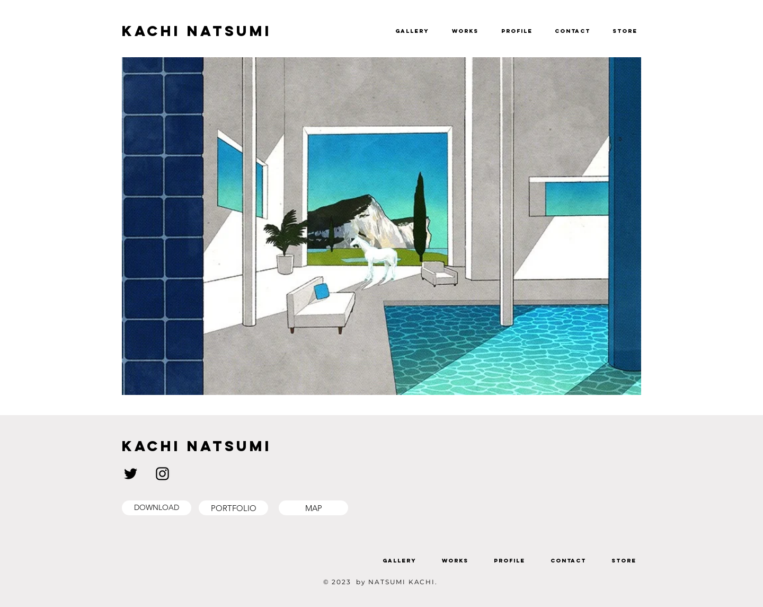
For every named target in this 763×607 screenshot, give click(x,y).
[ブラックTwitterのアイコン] (130, 473)
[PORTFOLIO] (233, 507)
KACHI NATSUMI (197, 31)
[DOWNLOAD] (156, 507)
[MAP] (313, 507)
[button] (737, 26)
